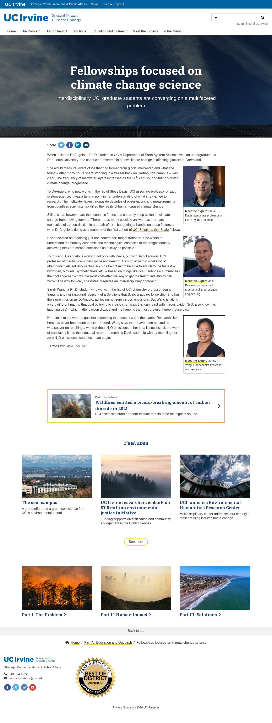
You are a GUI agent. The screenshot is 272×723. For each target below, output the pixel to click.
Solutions (79, 31)
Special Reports (113, 4)
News (94, 4)
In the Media (172, 31)
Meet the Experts (145, 31)
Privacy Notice (122, 707)
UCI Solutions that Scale (151, 229)
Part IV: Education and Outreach (108, 642)
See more (138, 541)
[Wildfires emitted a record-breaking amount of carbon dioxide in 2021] (136, 406)
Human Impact (56, 31)
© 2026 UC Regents (147, 707)
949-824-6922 (18, 674)
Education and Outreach (109, 31)
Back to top (136, 630)
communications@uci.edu (26, 678)
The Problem (30, 31)
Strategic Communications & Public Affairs (58, 4)
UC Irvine (15, 4)
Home (11, 31)
